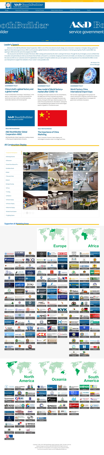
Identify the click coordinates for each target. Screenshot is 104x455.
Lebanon (9, 306)
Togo (84, 349)
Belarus (41, 262)
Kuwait (9, 299)
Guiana (74, 402)
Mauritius (84, 318)
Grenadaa (9, 414)
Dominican (19, 408)
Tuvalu (62, 414)
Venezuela (74, 414)
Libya (95, 306)
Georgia (30, 275)
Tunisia (95, 349)
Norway (42, 318)
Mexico (30, 420)
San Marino (62, 324)
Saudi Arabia (30, 324)
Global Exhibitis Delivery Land (78, 1)
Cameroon (74, 268)
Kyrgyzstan (20, 299)
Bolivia (84, 389)
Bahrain (20, 262)
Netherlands (62, 312)
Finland (52, 281)
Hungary (62, 287)
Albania (41, 256)
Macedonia (52, 306)
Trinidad (30, 433)
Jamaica (20, 420)
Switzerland (62, 337)
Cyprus (9, 275)
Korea (30, 293)
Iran (30, 281)
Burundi (95, 262)
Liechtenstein (52, 299)
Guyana (84, 402)
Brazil (94, 389)
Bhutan (9, 268)
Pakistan (20, 318)
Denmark (52, 275)
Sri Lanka (19, 330)
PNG (52, 408)
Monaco (52, 312)
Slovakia (52, 330)
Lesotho (74, 306)
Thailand (20, 337)
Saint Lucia (9, 433)
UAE (30, 343)
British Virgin (30, 395)
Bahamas (30, 389)
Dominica (9, 408)
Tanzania (74, 349)
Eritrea (74, 287)
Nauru (41, 402)
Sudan (94, 343)
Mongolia (9, 312)
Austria (62, 256)
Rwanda (74, 330)
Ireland (52, 293)
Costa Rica (19, 402)
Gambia (84, 293)
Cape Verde (84, 268)
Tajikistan (9, 337)
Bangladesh (30, 262)
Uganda (74, 355)
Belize (19, 395)
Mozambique (74, 324)
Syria (30, 330)
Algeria (74, 256)
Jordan (9, 293)
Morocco (95, 318)
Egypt (84, 281)
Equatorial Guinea (94, 281)
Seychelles (94, 330)
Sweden (52, 337)
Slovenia (62, 330)
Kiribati (41, 395)
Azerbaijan (9, 262)
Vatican (52, 343)
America (9, 389)
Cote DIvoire (95, 275)
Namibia (84, 324)
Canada (9, 402)
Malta (62, 306)
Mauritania (74, 318)
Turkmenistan (19, 343)
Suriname (84, 408)
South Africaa (95, 337)
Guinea (74, 299)
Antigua (20, 389)
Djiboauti (74, 281)
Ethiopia (95, 287)
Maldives (30, 306)
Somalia (84, 337)
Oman (9, 318)
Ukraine (42, 343)
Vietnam (20, 349)
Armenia (30, 256)
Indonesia (19, 281)
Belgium (52, 262)
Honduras (9, 420)
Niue (62, 402)
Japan (30, 287)
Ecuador (95, 395)
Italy (62, 293)
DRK (20, 275)
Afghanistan (20, 256)
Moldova (42, 312)
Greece (52, 287)
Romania (41, 324)
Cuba (30, 402)
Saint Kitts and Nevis (30, 426)
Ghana (94, 293)
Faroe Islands (41, 281)
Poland (52, 318)
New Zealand (52, 402)
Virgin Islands (9, 439)
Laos (30, 299)
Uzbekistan (9, 349)
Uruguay (95, 408)
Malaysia (20, 306)
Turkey (9, 343)
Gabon (74, 293)
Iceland (41, 293)
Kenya (94, 299)
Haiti (30, 414)
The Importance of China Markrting (10, 1)
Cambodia (30, 268)
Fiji (62, 389)
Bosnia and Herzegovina (62, 262)
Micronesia (62, 395)
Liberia (84, 306)
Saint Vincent (19, 433)
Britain (41, 268)
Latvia (41, 299)
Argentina (73, 389)
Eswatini (84, 287)
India (9, 281)
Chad (95, 268)
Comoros (74, 275)
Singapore (9, 330)
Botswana (73, 262)
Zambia (84, 355)
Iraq (9, 287)
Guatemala (19, 414)
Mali (95, 312)
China (9, 256)
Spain (41, 337)
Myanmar (19, 312)
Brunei (19, 268)
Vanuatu (41, 420)
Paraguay (95, 402)
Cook (52, 389)
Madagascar (74, 312)
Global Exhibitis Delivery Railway (55, 1)
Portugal (62, 318)
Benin (94, 256)
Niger (95, 324)
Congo (84, 275)
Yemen (30, 349)
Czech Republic (41, 275)
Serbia (41, 330)
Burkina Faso (84, 262)
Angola (84, 256)
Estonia (62, 275)
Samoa (62, 408)
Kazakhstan (20, 293)
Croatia (62, 268)
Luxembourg (42, 306)
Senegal (84, 330)
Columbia (84, 395)
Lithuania (62, 299)
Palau (41, 408)
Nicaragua (9, 426)
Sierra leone (74, 337)
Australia (41, 389)
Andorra (52, 256)
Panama (20, 426)
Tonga (52, 414)
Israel (19, 287)
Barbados (9, 395)
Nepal (30, 312)
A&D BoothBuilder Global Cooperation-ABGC (35, 1)
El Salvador (30, 408)
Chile (74, 395)
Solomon (41, 414)
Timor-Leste (30, 337)
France (62, 281)
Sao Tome (84, 343)
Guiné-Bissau (84, 299)
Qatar (19, 324)
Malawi (84, 312)
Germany (41, 287)
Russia (52, 324)
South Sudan (74, 343)
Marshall (52, 395)
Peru (74, 408)
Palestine (30, 318)
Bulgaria (52, 268)
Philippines (9, 324)
